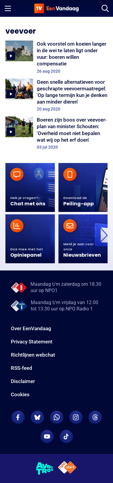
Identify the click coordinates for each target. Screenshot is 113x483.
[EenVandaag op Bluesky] (37, 417)
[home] (56, 8)
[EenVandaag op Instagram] (76, 417)
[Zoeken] (105, 8)
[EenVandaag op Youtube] (47, 436)
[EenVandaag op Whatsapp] (56, 417)
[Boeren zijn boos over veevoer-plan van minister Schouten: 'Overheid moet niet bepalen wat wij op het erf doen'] (56, 133)
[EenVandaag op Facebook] (18, 417)
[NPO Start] (67, 468)
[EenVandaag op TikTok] (66, 436)
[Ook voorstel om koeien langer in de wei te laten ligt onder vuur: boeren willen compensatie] (56, 57)
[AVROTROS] (44, 468)
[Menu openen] (7, 8)
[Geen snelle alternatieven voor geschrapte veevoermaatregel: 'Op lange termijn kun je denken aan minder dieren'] (56, 95)
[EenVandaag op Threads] (95, 417)
